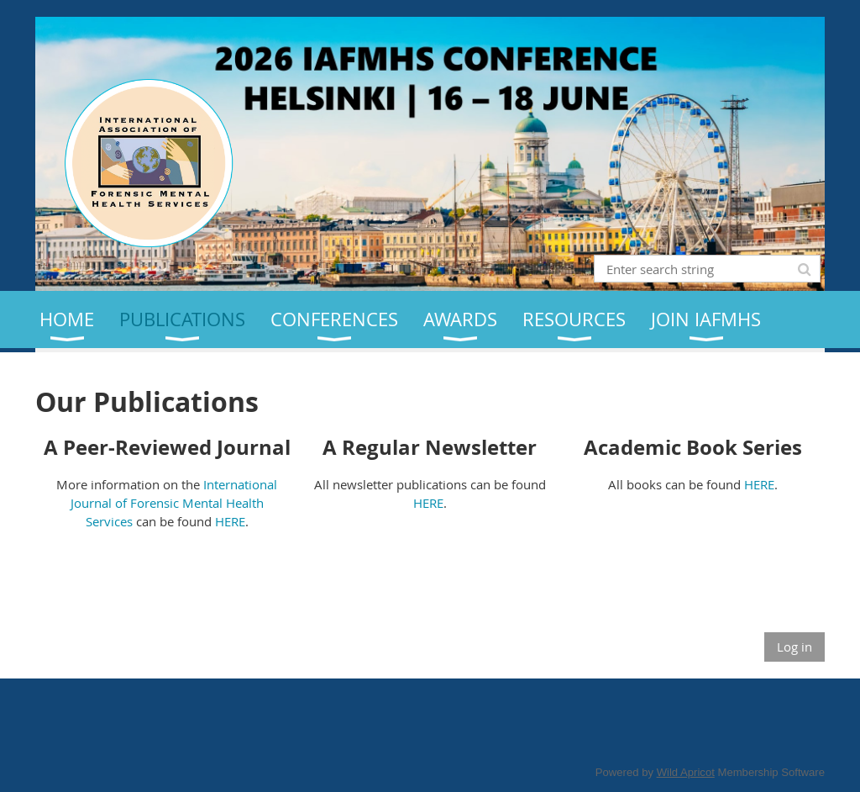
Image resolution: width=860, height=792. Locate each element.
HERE (230, 521)
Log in (794, 646)
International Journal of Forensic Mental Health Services (174, 503)
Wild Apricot (686, 772)
